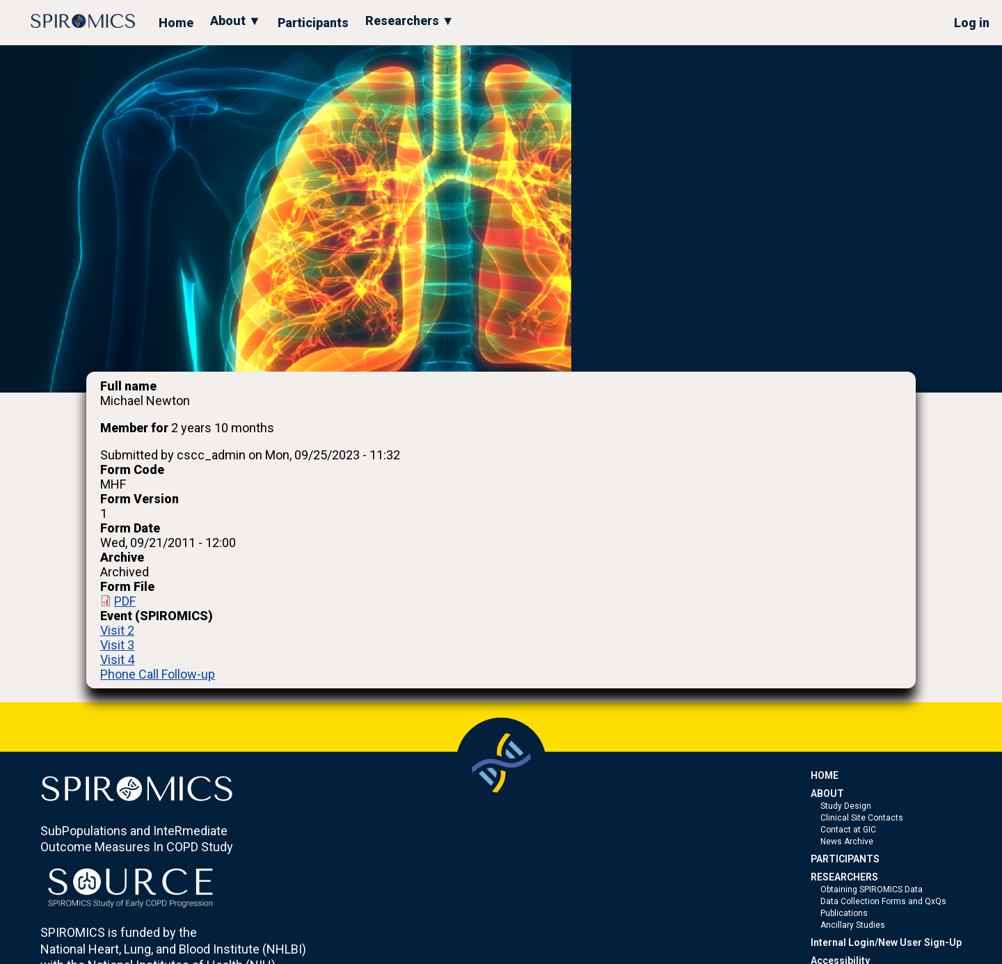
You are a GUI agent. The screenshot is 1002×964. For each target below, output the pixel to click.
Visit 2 (117, 630)
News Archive (846, 841)
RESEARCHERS (844, 877)
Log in (971, 22)
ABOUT (827, 793)
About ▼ (235, 20)
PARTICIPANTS (845, 858)
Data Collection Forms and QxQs (883, 901)
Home (176, 22)
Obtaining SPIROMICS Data (871, 889)
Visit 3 (117, 645)
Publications (844, 913)
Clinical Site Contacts (861, 818)
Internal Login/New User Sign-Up (886, 942)
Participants (313, 22)
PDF (125, 601)
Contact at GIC (848, 830)
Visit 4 (117, 659)
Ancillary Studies (852, 925)
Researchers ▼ (409, 20)
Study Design (845, 806)
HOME (824, 775)
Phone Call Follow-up (157, 674)
